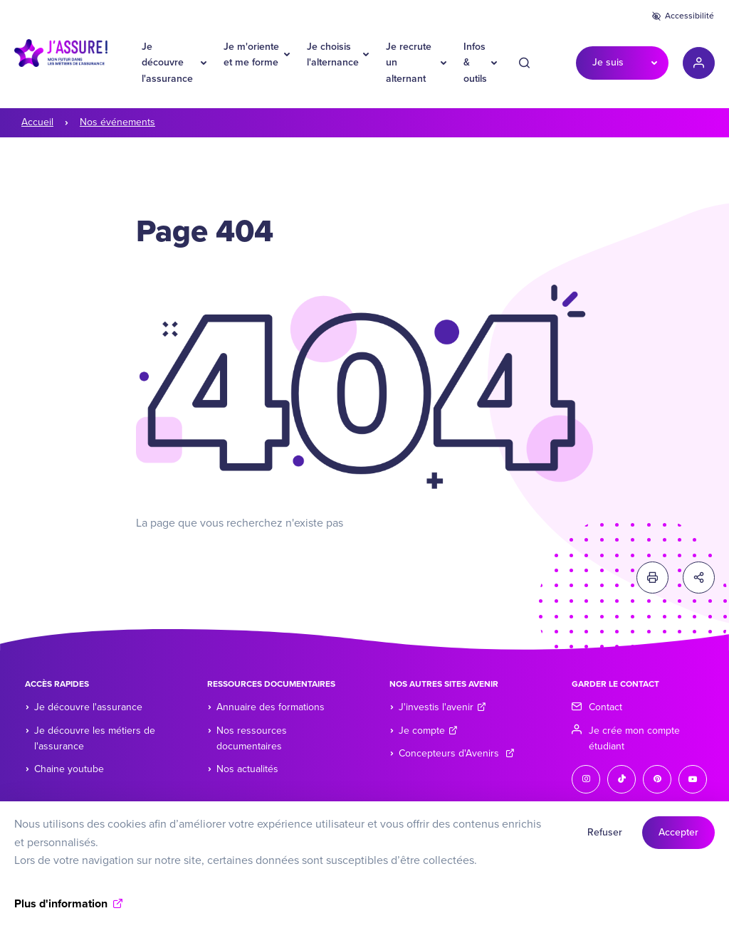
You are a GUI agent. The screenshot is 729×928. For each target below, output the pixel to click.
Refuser (604, 839)
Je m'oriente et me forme (251, 54)
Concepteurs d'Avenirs (457, 753)
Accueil (37, 122)
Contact (605, 707)
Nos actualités (247, 769)
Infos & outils (475, 63)
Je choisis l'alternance (333, 54)
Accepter (678, 839)
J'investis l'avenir (442, 707)
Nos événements (117, 122)
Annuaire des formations (270, 707)
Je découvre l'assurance (167, 63)
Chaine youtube (69, 769)
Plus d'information (60, 911)
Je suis (608, 62)
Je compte (428, 730)
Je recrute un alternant (408, 63)
